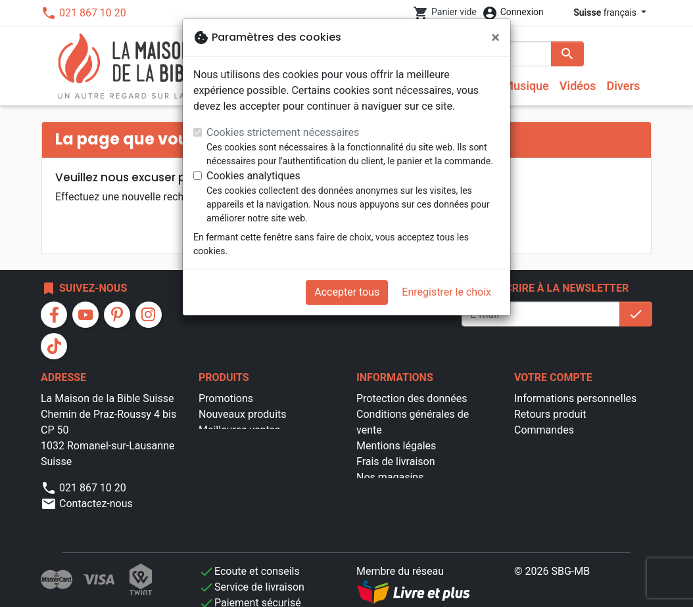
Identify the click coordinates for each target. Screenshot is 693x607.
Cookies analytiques (253, 175)
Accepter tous (346, 292)
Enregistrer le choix (446, 292)
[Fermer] (495, 37)
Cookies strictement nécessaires (282, 132)
